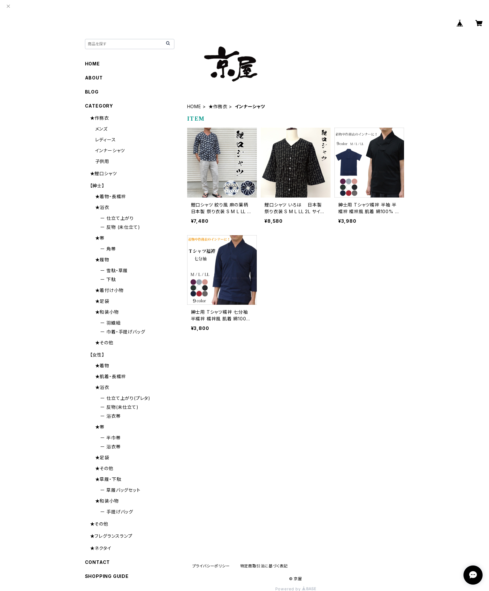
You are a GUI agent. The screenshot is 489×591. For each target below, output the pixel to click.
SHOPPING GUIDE (107, 576)
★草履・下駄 (108, 479)
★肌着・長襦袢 (110, 376)
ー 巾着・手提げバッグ (122, 331)
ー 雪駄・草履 (114, 270)
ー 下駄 (108, 279)
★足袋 (102, 301)
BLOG (92, 91)
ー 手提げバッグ (116, 511)
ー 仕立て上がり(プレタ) (125, 398)
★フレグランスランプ (111, 536)
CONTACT (97, 562)
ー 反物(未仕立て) (119, 407)
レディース (105, 139)
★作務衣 (218, 106)
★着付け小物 (109, 290)
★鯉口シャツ (103, 173)
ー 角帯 (108, 248)
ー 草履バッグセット (120, 490)
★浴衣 (102, 207)
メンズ (101, 128)
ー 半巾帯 (110, 437)
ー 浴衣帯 (110, 416)
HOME (194, 106)
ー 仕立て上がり (117, 218)
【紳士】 (97, 185)
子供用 (102, 161)
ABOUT (94, 77)
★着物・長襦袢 (110, 196)
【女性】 (97, 354)
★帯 (100, 238)
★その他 (104, 342)
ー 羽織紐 (110, 322)
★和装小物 (107, 312)
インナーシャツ (110, 150)
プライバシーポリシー (211, 566)
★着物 (102, 365)
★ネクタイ (100, 548)
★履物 (102, 259)
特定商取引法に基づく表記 (264, 566)
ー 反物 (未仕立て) (120, 227)
